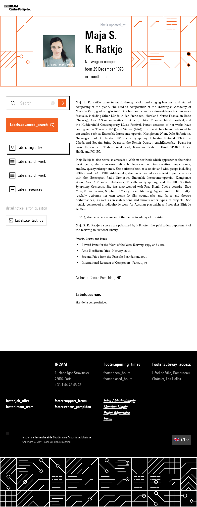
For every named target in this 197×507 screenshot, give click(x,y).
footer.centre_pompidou (74, 407)
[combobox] (38, 103)
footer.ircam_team (22, 407)
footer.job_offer (20, 401)
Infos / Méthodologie (122, 401)
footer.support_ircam (74, 401)
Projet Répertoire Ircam (122, 415)
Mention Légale (118, 407)
